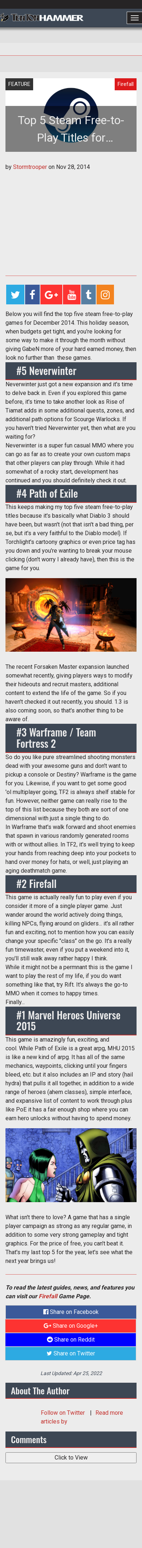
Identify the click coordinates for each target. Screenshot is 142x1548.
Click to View (71, 1457)
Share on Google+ (71, 1325)
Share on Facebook (71, 1311)
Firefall (48, 1296)
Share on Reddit (71, 1339)
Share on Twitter (71, 1353)
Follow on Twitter (63, 1412)
